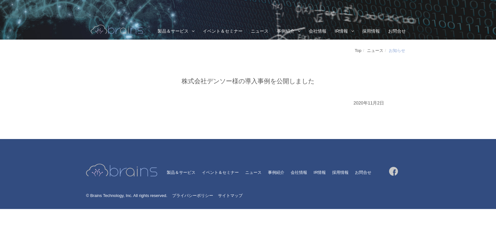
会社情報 (317, 31)
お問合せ (397, 31)
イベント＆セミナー (223, 31)
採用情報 (371, 31)
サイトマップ (230, 195)
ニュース (260, 31)
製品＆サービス (173, 31)
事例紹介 (285, 31)
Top (358, 50)
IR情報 (341, 31)
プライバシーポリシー (192, 195)
